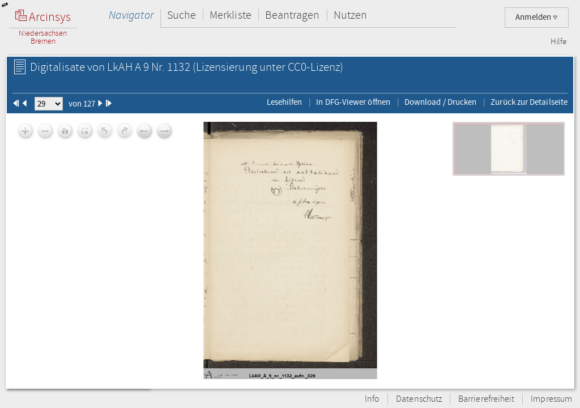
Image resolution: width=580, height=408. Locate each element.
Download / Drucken (440, 102)
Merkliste (230, 15)
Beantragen (292, 15)
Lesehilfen (284, 102)
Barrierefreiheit (486, 399)
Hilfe (558, 42)
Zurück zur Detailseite (529, 102)
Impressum (551, 399)
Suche (181, 15)
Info (372, 399)
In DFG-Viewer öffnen (353, 102)
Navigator (131, 15)
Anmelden (536, 17)
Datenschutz (419, 399)
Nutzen (350, 15)
